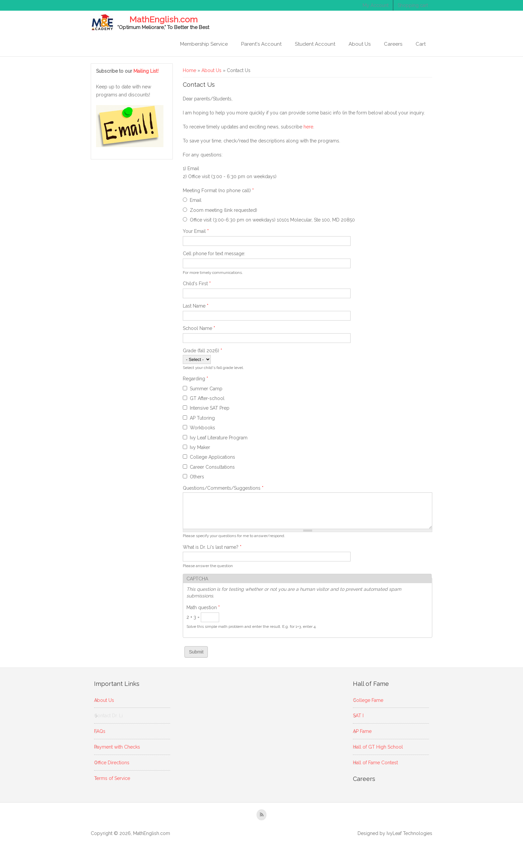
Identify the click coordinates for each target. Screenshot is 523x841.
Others (197, 476)
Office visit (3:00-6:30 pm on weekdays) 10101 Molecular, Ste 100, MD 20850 (272, 220)
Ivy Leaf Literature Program (218, 437)
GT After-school (207, 398)
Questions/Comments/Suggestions (223, 488)
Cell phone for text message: (214, 253)
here (308, 126)
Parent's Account (261, 44)
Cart (421, 44)
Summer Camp (206, 388)
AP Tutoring (202, 418)
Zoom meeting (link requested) (223, 210)
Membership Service (204, 44)
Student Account (315, 44)
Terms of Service (112, 778)
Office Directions (111, 762)
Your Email (196, 231)
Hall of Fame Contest (375, 762)
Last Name (195, 306)
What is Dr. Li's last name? (212, 547)
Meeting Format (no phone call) (218, 190)
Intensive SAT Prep (209, 408)
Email (195, 200)
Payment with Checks (117, 747)
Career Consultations (212, 467)
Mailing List (146, 71)
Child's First (197, 283)
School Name (199, 328)
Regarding (195, 378)
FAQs (99, 731)
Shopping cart (413, 5)
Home (189, 70)
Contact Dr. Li (108, 715)
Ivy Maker (200, 447)
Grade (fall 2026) (202, 350)
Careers (393, 44)
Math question (203, 607)
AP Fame (362, 731)
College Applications (212, 457)
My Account (376, 5)
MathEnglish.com (163, 20)
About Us (360, 44)
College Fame (368, 700)
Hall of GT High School (378, 747)
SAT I (358, 715)
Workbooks (202, 427)
